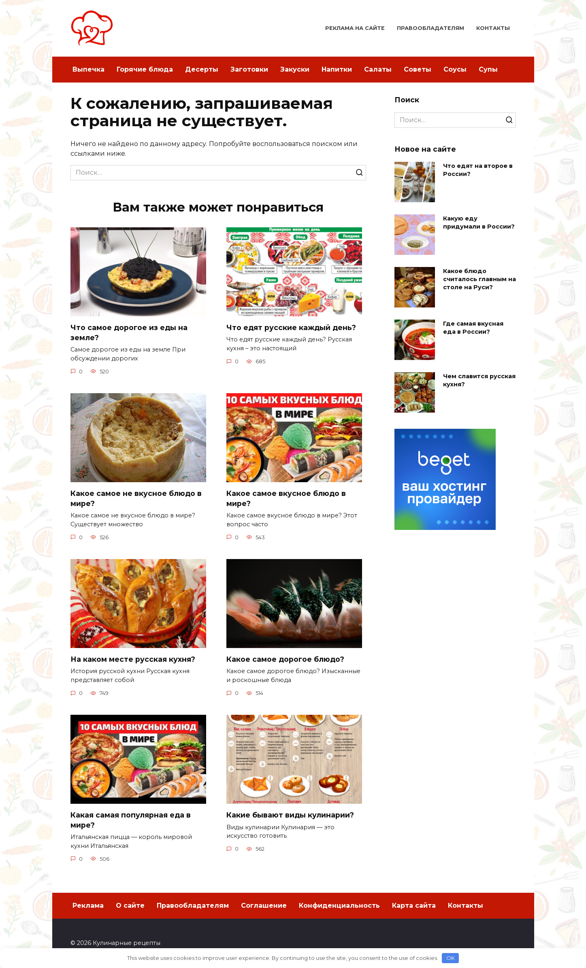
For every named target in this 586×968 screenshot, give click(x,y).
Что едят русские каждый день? (291, 327)
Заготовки (249, 69)
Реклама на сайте (355, 28)
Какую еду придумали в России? (479, 222)
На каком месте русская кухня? (132, 659)
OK (450, 958)
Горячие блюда (145, 69)
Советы (417, 69)
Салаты (378, 69)
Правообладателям (430, 28)
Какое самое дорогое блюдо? (285, 659)
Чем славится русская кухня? (479, 380)
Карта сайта (414, 905)
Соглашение (264, 905)
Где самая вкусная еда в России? (473, 327)
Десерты (201, 69)
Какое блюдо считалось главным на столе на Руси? (479, 279)
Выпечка (88, 69)
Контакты (493, 28)
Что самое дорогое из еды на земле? (129, 332)
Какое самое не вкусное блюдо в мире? (136, 498)
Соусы (455, 69)
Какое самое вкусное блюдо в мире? (286, 498)
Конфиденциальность (339, 905)
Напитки (337, 69)
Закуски (294, 69)
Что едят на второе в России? (478, 170)
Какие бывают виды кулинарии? (290, 815)
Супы (488, 69)
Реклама (88, 905)
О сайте (130, 905)
